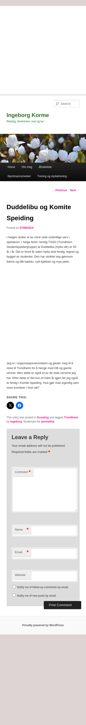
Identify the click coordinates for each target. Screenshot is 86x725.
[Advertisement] (43, 49)
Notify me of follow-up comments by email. (43, 587)
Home (11, 167)
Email (22, 552)
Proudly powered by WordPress (43, 625)
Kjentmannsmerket (19, 176)
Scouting (43, 417)
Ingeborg (16, 421)
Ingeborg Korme (28, 115)
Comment (23, 472)
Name (22, 529)
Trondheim (71, 417)
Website (20, 575)
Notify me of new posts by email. (37, 595)
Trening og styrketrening (52, 176)
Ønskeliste (45, 167)
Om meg (27, 167)
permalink (47, 421)
